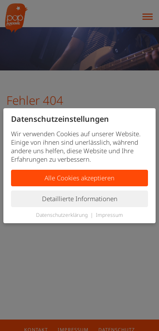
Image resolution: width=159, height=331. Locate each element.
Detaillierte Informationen (79, 198)
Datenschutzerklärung (62, 215)
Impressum (109, 215)
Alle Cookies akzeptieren (79, 178)
